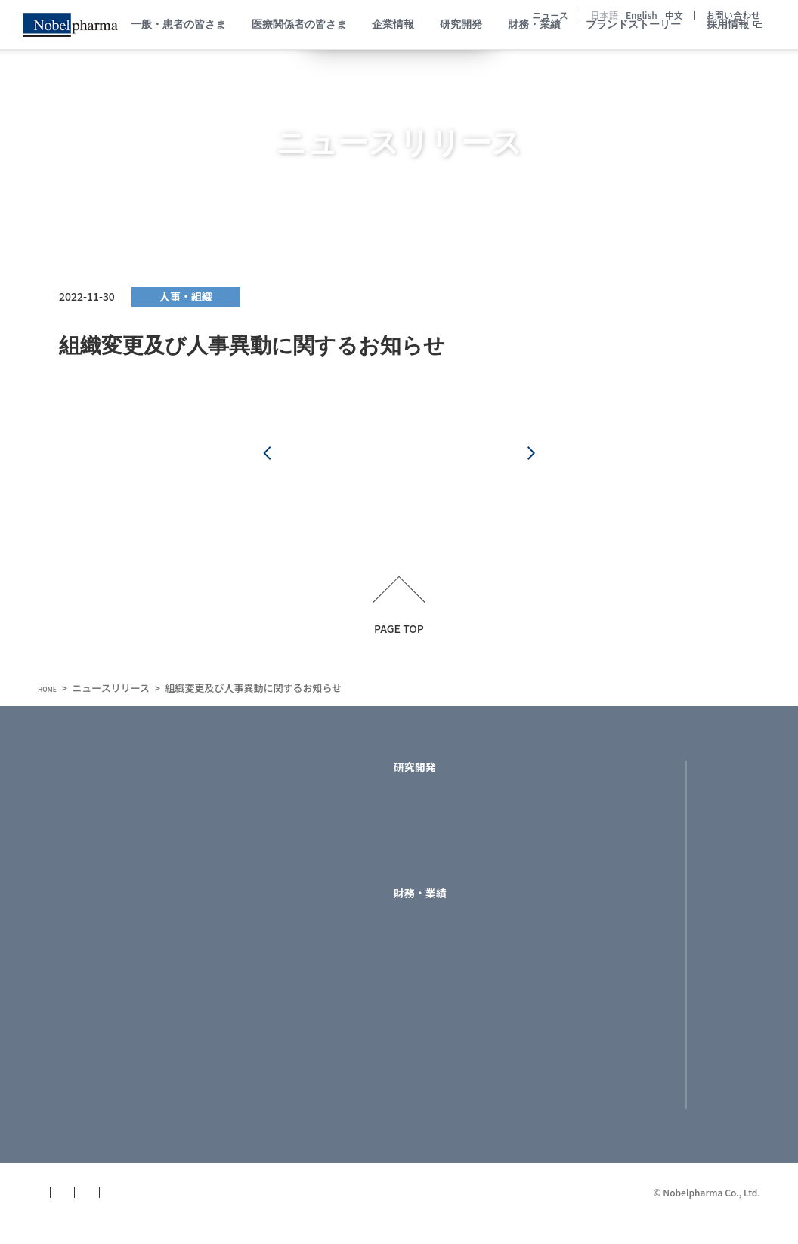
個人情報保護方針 (167, 1214)
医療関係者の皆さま (85, 914)
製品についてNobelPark (96, 946)
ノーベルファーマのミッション (273, 827)
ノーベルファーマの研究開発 (462, 807)
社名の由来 (225, 904)
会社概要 (220, 1046)
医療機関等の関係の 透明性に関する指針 (252, 988)
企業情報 (220, 775)
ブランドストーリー (606, 775)
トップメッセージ (241, 807)
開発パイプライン (436, 827)
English (641, 14)
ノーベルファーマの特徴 (257, 846)
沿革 (209, 923)
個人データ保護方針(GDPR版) (305, 1214)
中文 (674, 14)
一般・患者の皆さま (85, 775)
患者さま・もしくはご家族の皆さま (106, 852)
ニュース (550, 14)
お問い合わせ (733, 14)
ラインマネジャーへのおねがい (272, 942)
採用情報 (728, 57)
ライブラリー (425, 952)
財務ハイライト (431, 932)
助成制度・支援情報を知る (101, 827)
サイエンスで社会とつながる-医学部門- (274, 1021)
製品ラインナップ (436, 846)
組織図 (214, 1085)
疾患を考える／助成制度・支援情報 (106, 972)
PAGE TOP (399, 636)
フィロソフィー (235, 884)
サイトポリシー (438, 1214)
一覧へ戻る (399, 457)
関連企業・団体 (236, 1124)
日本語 (604, 14)
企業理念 (220, 865)
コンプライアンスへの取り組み (272, 962)
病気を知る (64, 807)
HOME (52, 697)
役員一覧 (220, 1105)
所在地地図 (225, 1066)
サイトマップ (69, 1214)
